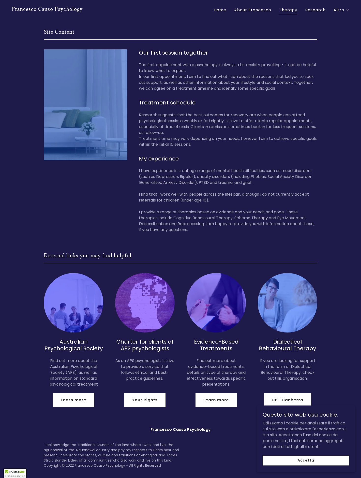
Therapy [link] (288, 10)
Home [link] (220, 10)
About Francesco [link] (252, 10)
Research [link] (315, 10)
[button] (341, 10)
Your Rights (145, 400)
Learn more (73, 400)
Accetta (306, 470)
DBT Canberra (287, 400)
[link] (47, 9)
